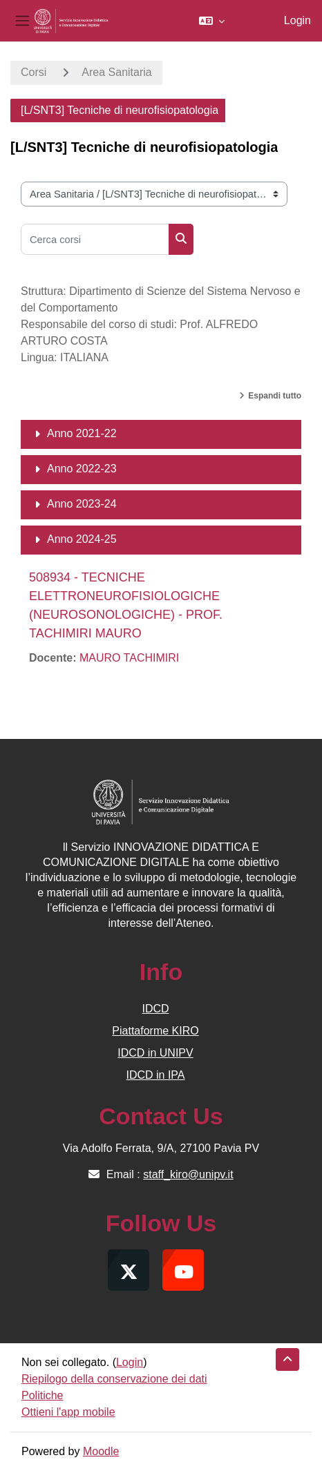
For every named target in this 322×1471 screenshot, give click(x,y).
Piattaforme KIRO (155, 1031)
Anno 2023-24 (82, 504)
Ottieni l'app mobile (68, 1412)
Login (297, 20)
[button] (212, 20)
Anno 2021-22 (82, 433)
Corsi (33, 72)
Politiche (42, 1395)
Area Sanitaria (116, 72)
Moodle (101, 1451)
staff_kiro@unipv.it (188, 1174)
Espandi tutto (274, 396)
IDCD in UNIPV (155, 1053)
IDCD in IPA (155, 1075)
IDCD (155, 1009)
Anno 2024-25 (82, 539)
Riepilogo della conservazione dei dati (114, 1379)
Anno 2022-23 (82, 468)
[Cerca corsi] (95, 239)
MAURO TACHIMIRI (129, 658)
